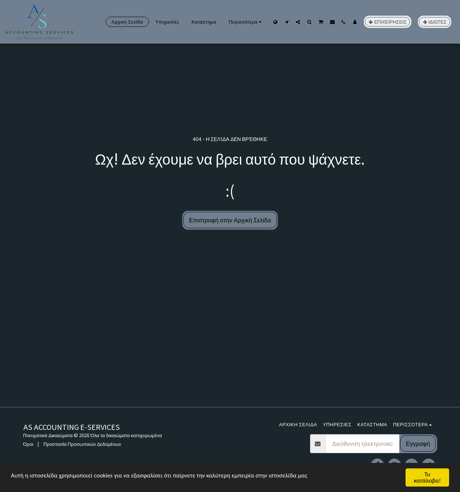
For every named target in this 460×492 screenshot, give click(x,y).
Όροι (28, 443)
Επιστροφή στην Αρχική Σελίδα (230, 219)
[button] (286, 21)
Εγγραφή (418, 443)
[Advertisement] (230, 352)
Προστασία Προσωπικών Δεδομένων (82, 443)
